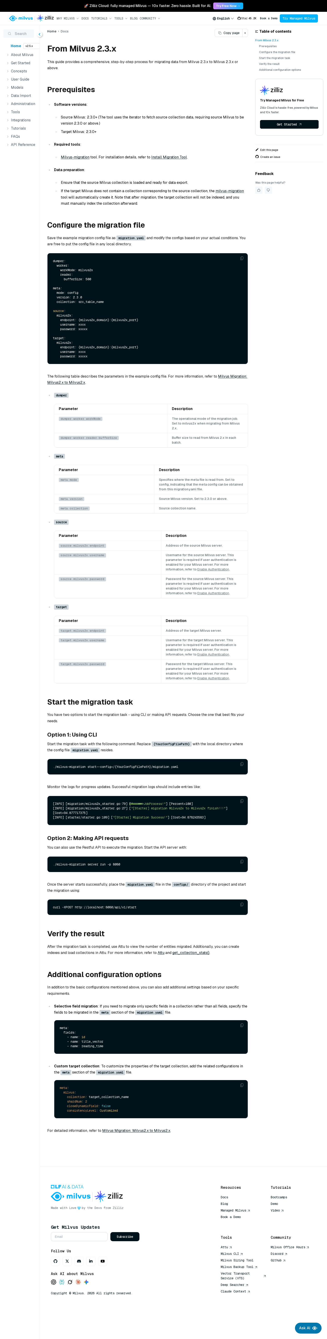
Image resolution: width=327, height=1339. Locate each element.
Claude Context (235, 1317)
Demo (274, 1229)
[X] (91, 1286)
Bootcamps (279, 1223)
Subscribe (149, 1262)
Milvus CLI (232, 1279)
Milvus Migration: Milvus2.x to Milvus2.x (106, 382)
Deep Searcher (234, 1310)
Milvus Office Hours (290, 1272)
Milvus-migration (99, 157)
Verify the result (269, 64)
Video (277, 1236)
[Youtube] (126, 1286)
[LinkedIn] (115, 1286)
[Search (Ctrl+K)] (32, 33)
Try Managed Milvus (298, 18)
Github (278, 1286)
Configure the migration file (277, 52)
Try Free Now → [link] (228, 6)
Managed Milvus (235, 1236)
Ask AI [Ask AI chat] (308, 1328)
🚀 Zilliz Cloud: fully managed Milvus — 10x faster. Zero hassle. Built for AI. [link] (147, 5)
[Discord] (103, 1286)
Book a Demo (268, 18)
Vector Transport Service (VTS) (243, 1301)
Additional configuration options (280, 69)
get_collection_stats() (90, 978)
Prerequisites (268, 46)
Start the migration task (274, 58)
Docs (85, 18)
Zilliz (142, 1233)
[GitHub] (79, 1286)
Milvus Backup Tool (239, 1292)
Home (16, 46)
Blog (133, 18)
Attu (204, 971)
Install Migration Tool (193, 157)
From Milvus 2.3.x (266, 40)
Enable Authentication (194, 574)
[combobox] (223, 18)
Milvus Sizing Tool (237, 1286)
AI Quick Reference (237, 1249)
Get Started (289, 124)
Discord (279, 1279)
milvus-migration (99, 197)
